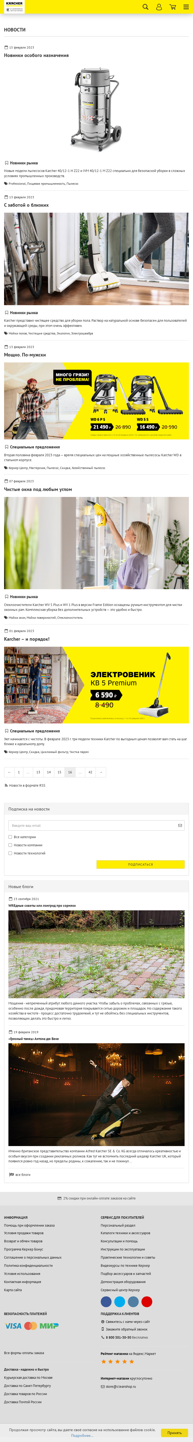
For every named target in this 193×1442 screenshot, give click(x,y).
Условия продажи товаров (23, 1233)
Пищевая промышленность (46, 183)
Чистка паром (79, 752)
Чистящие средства (41, 333)
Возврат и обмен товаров (23, 1241)
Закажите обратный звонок (124, 1329)
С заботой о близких (26, 205)
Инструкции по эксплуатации (123, 1249)
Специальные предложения (35, 446)
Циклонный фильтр (54, 752)
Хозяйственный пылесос (88, 468)
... (28, 772)
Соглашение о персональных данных (33, 1257)
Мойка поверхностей (41, 617)
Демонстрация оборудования (123, 1282)
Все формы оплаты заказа (24, 1353)
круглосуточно (126, 1378)
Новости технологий (26, 853)
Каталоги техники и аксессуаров (125, 1233)
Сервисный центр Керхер (120, 1290)
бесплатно (124, 1337)
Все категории (22, 837)
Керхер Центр (18, 468)
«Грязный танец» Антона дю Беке (33, 1038)
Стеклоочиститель (70, 617)
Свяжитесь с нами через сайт (125, 1321)
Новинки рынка (24, 162)
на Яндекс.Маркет (128, 1353)
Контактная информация (22, 1282)
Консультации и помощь (119, 1241)
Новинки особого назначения (36, 55)
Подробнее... (82, 1435)
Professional (17, 183)
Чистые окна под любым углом (38, 489)
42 (90, 772)
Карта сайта (13, 1290)
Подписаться (140, 864)
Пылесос (72, 183)
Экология (63, 333)
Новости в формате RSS (27, 785)
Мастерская (37, 468)
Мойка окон (17, 617)
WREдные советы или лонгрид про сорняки (42, 905)
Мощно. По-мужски (25, 355)
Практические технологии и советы (128, 1257)
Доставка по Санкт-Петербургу (27, 1385)
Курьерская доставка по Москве (28, 1377)
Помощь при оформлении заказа (29, 1225)
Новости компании (25, 845)
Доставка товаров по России (25, 1394)
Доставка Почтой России (23, 1402)
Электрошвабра (82, 333)
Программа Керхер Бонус (23, 1249)
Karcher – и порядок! (26, 639)
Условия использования (22, 1273)
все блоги (22, 1174)
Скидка (65, 468)
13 (38, 772)
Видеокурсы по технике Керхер (125, 1265)
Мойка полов (18, 333)
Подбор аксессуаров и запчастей (126, 1273)
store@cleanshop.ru (118, 1386)
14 (49, 772)
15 (59, 772)
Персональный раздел (118, 1225)
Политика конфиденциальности (28, 1265)
